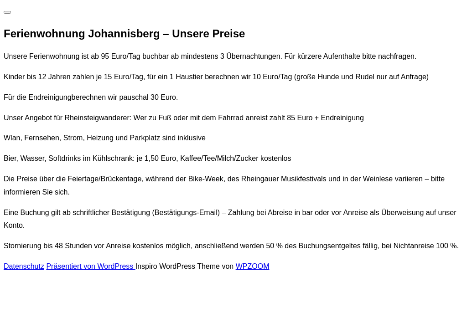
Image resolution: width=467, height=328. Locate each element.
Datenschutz (24, 266)
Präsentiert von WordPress (90, 266)
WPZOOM (253, 266)
